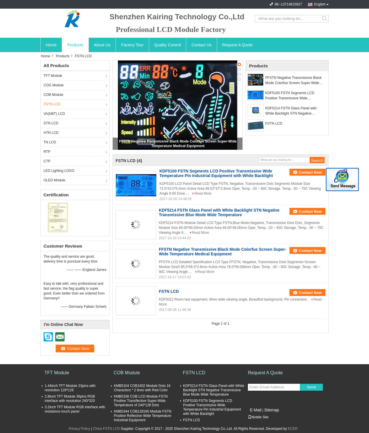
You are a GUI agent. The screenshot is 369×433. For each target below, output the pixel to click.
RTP (47, 152)
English (319, 4)
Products (75, 45)
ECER (293, 429)
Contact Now (310, 172)
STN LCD (51, 123)
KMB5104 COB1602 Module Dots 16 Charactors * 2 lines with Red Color (142, 388)
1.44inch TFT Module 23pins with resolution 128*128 (70, 388)
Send (311, 387)
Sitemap (271, 410)
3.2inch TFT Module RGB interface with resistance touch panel (75, 409)
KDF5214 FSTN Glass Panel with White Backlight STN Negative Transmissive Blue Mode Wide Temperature (291, 111)
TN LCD (50, 142)
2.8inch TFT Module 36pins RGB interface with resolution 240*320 (70, 398)
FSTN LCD (52, 104)
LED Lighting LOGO (59, 171)
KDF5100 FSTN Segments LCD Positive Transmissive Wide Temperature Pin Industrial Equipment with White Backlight (294, 96)
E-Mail (255, 410)
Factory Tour (132, 45)
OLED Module (54, 180)
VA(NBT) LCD (54, 114)
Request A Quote (237, 45)
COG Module (54, 85)
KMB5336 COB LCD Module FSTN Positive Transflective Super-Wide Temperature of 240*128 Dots (141, 400)
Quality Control (167, 45)
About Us (102, 45)
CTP (47, 161)
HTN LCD (51, 133)
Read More (202, 193)
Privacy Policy (79, 429)
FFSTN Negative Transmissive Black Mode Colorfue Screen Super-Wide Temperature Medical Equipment (293, 81)
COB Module (53, 95)
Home (51, 45)
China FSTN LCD (106, 429)
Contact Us (201, 45)
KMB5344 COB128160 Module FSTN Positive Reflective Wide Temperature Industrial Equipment (142, 415)
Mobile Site (258, 417)
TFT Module (53, 76)
